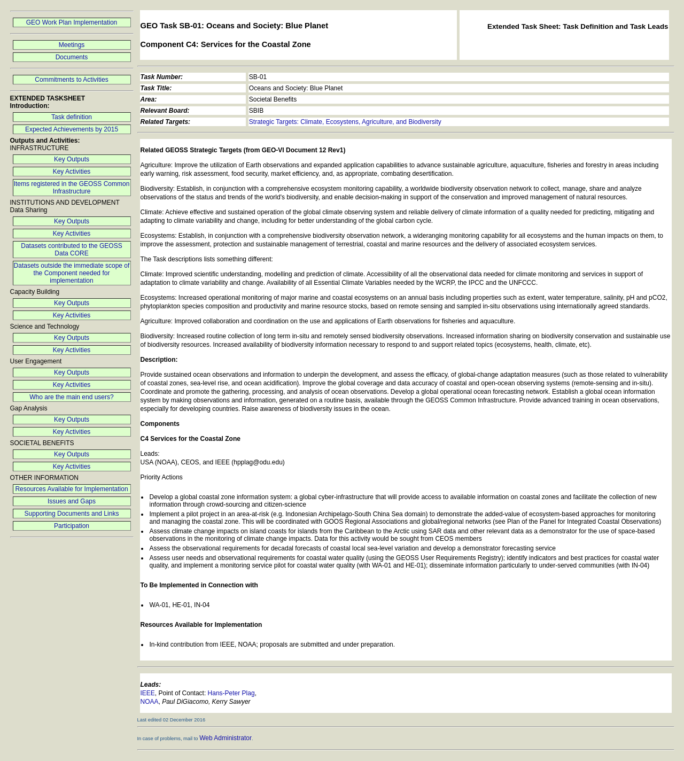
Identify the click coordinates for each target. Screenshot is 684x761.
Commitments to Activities (71, 79)
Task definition (71, 117)
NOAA (150, 701)
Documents (72, 57)
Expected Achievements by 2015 (71, 129)
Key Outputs (71, 159)
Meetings (72, 45)
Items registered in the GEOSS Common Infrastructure (72, 187)
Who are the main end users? (71, 397)
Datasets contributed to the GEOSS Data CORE (71, 249)
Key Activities (72, 171)
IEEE (148, 693)
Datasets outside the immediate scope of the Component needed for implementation (72, 273)
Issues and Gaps (72, 501)
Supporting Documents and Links (72, 513)
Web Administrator (225, 738)
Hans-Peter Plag (231, 693)
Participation (71, 526)
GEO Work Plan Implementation (72, 22)
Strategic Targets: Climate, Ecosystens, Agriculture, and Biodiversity (345, 122)
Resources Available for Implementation (71, 489)
